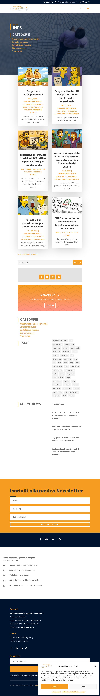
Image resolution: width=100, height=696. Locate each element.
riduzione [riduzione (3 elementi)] (67, 385)
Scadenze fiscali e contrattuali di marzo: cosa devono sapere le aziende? (65, 415)
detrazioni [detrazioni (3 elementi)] (67, 359)
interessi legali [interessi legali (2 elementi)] (57, 366)
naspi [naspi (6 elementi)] (68, 378)
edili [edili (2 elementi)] (75, 359)
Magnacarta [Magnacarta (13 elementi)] (70, 374)
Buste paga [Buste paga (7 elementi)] (56, 352)
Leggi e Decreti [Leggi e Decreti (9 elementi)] (57, 370)
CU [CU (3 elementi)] (72, 355)
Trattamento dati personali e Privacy (73, 692)
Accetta (54, 686)
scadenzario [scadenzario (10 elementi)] (67, 389)
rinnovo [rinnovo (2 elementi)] (75, 385)
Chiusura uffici (58, 404)
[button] (95, 666)
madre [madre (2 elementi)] (55, 374)
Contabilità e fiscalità (21, 45)
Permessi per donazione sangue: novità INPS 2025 (33, 225)
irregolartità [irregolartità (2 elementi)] (75, 366)
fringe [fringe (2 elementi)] (71, 363)
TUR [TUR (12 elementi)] (64, 396)
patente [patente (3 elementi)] (66, 381)
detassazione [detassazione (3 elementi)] (57, 359)
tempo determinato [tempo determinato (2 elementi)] (71, 392)
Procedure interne (36, 241)
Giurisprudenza (19, 48)
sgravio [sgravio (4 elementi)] (76, 389)
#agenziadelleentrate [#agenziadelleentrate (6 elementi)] (60, 341)
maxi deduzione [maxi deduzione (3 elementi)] (58, 378)
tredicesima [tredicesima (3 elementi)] (56, 396)
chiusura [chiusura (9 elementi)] (55, 355)
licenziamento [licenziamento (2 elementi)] (69, 370)
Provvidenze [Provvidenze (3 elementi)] (57, 385)
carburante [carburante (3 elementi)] (66, 352)
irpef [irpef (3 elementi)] (66, 366)
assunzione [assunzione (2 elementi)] (56, 348)
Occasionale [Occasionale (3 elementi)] (57, 381)
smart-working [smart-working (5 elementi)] (57, 392)
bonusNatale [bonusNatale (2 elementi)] (75, 348)
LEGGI (48, 305)
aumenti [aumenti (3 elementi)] (65, 348)
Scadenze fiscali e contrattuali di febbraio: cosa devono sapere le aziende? (65, 452)
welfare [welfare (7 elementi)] (71, 396)
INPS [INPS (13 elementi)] (77, 363)
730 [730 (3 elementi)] (71, 341)
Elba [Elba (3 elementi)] (54, 363)
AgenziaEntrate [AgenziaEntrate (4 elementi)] (57, 344)
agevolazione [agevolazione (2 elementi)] (69, 344)
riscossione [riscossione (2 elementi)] (56, 389)
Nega (83, 686)
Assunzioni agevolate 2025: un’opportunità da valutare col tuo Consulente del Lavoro (67, 162)
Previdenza (17, 51)
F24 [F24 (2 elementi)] (59, 363)
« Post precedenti (28, 256)
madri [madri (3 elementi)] (62, 374)
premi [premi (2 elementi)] (73, 381)
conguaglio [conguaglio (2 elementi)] (64, 355)
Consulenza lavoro (20, 42)
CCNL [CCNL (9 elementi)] (75, 352)
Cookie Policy (56, 692)
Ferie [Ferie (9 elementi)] (65, 363)
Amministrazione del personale (26, 39)
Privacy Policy (27, 637)
